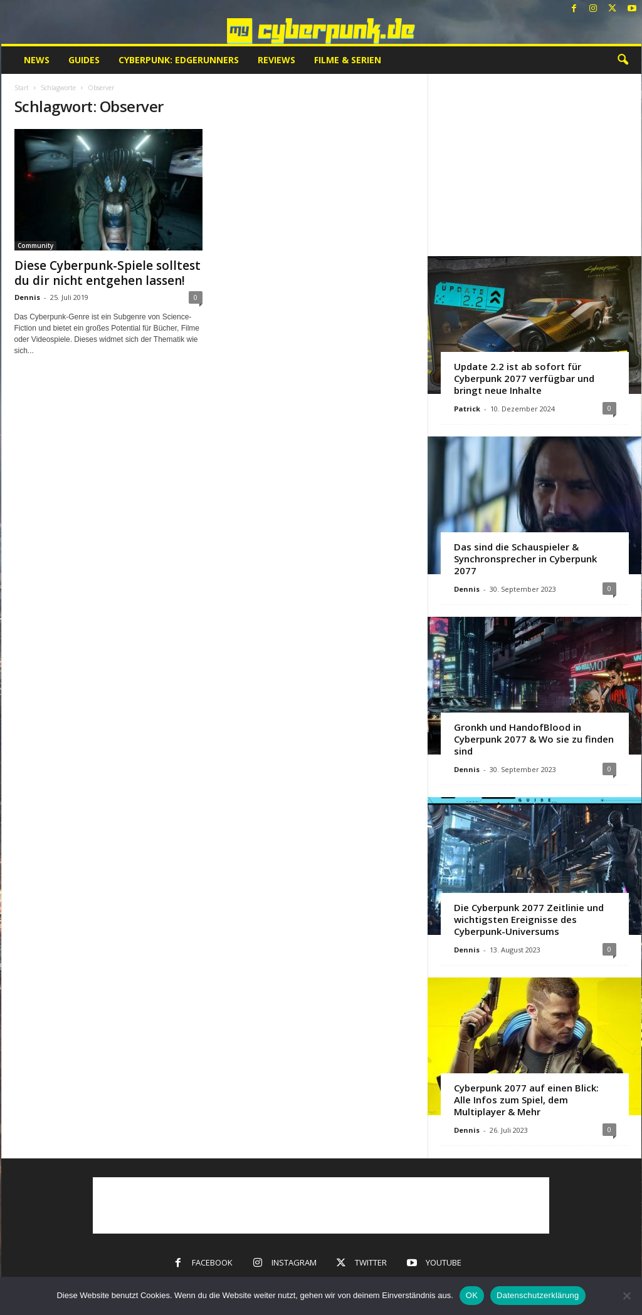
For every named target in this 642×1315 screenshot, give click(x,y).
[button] (622, 60)
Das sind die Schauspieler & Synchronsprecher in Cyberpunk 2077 (525, 558)
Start (21, 87)
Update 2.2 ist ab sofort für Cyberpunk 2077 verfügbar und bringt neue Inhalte (524, 378)
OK (472, 1295)
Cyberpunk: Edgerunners (178, 60)
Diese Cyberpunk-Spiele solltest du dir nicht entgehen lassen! (107, 273)
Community (35, 245)
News (37, 60)
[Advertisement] (534, 164)
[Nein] (626, 1295)
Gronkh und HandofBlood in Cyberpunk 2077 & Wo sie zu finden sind (534, 739)
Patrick (467, 408)
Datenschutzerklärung (538, 1295)
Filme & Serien (347, 60)
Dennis (27, 297)
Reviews (276, 60)
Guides (84, 60)
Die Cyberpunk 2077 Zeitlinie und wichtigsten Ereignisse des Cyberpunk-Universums (529, 919)
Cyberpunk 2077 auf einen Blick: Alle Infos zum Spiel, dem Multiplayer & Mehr (526, 1099)
